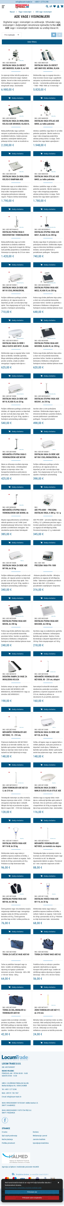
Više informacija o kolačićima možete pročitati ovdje (23, 1188)
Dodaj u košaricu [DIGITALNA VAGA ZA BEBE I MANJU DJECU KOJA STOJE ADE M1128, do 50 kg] (47, 820)
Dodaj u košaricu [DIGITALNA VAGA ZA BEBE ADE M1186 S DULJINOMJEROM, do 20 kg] (47, 487)
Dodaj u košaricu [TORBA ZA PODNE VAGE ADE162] (47, 987)
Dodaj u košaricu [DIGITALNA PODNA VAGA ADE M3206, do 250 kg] (15, 654)
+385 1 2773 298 (41, 2)
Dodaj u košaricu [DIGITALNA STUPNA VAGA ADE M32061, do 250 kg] (47, 431)
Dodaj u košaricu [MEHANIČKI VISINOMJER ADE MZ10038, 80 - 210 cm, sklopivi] (47, 709)
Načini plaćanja (7, 1139)
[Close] (32, 1192)
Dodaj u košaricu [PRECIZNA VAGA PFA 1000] (47, 598)
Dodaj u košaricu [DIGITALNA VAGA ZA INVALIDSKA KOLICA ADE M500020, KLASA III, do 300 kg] (15, 154)
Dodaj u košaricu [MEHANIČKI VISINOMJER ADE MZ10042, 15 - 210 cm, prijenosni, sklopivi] (15, 765)
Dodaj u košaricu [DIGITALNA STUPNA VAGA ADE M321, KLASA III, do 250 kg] (47, 265)
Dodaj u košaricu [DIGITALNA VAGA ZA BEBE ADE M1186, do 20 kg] (15, 598)
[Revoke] (32, 1198)
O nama (4, 1132)
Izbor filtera (32, 42)
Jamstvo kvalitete (39, 1139)
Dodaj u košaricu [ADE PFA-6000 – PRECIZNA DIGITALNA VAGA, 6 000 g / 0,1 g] (47, 543)
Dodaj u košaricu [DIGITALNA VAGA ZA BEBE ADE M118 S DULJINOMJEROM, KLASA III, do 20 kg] (15, 320)
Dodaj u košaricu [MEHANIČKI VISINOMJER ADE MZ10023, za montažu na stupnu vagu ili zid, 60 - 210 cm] (47, 876)
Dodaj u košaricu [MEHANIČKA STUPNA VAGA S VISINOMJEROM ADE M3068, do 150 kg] (15, 543)
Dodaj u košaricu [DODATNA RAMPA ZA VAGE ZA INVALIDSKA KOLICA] (15, 709)
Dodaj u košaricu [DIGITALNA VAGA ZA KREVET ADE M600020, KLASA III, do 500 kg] (15, 98)
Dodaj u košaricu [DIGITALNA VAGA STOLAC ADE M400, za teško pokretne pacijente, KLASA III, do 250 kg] (47, 154)
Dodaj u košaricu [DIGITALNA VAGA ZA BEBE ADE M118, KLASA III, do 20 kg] (15, 431)
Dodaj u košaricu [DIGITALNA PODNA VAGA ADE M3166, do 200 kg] (15, 932)
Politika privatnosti (8, 1143)
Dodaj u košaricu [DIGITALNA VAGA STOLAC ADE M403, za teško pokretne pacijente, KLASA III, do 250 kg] (47, 209)
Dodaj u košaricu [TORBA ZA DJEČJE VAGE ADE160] (15, 987)
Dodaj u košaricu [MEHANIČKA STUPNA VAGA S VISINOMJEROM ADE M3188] (15, 487)
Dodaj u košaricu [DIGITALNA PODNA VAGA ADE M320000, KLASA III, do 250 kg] (47, 376)
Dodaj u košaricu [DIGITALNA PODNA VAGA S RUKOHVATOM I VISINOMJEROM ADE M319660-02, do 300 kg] (15, 265)
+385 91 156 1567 (12, 1093)
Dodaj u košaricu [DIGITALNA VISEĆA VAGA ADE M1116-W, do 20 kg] (15, 876)
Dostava (36, 1132)
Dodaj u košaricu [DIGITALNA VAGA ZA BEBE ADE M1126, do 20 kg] (47, 765)
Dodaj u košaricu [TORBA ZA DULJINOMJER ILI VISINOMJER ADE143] (15, 1043)
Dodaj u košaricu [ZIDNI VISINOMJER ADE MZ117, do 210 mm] (47, 1043)
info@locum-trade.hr (24, 2)
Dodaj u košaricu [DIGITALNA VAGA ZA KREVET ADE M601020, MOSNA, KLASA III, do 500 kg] (47, 98)
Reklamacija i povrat (40, 1136)
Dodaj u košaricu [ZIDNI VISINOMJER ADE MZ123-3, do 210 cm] (15, 820)
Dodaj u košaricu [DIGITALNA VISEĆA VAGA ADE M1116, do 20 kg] (47, 932)
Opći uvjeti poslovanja (9, 1136)
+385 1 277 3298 (10, 1089)
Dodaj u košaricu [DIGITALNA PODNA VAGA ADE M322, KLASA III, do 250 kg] (47, 320)
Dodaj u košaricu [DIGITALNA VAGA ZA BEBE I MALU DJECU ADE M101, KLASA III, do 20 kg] (15, 376)
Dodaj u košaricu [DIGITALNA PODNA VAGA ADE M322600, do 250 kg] (47, 654)
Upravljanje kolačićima (41, 1143)
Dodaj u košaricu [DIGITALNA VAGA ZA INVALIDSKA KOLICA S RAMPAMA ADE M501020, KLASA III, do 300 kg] (15, 209)
